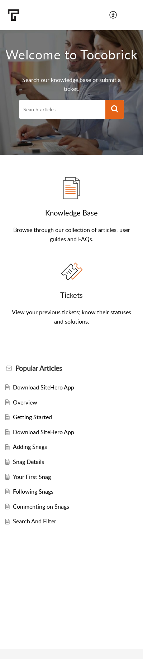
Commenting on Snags (41, 506)
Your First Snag (32, 477)
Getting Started (32, 417)
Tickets (71, 295)
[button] (113, 15)
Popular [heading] (38, 368)
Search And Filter (34, 521)
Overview (25, 402)
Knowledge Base (71, 213)
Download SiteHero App (43, 387)
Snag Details (28, 462)
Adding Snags (30, 447)
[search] (62, 109)
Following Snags (33, 491)
